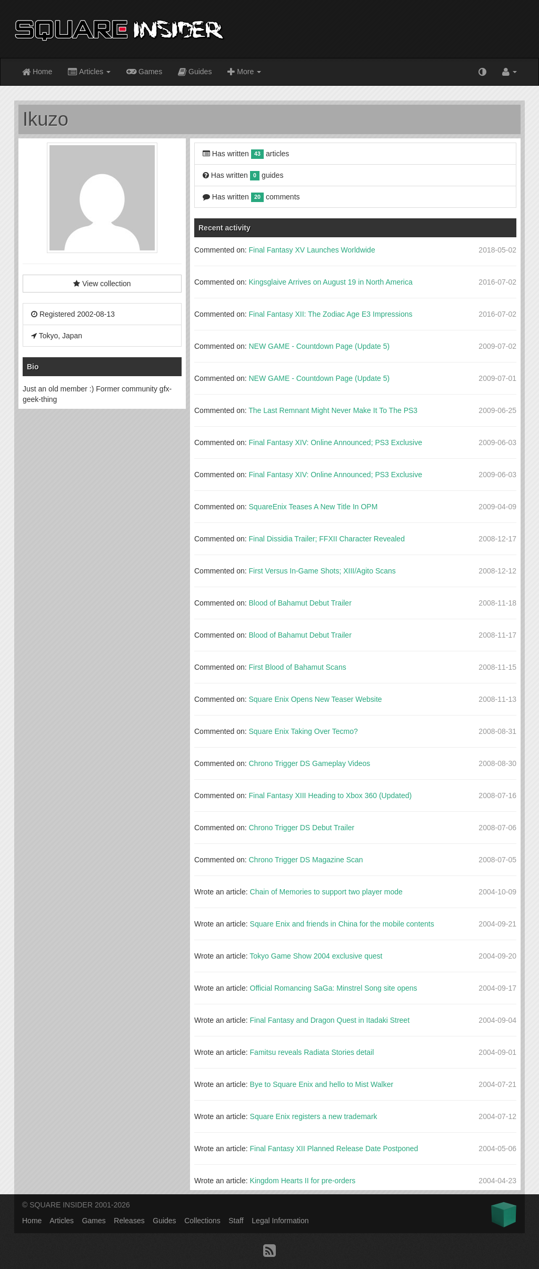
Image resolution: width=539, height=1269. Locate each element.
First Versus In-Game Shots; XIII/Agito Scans (321, 571)
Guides (195, 72)
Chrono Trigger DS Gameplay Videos (309, 763)
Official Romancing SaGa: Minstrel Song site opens (333, 988)
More (244, 72)
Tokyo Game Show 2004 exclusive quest (315, 956)
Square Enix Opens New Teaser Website (315, 699)
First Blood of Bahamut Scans (297, 667)
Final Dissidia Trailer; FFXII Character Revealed (326, 539)
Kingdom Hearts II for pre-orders (303, 1180)
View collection (102, 283)
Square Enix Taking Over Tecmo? (302, 731)
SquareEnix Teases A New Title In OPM (312, 506)
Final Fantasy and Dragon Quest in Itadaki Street (330, 1020)
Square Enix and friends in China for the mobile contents (342, 924)
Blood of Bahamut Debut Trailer (299, 603)
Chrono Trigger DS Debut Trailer (301, 827)
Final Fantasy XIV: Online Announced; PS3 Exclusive (335, 442)
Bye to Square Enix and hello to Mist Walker (322, 1084)
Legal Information (280, 1220)
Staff (236, 1220)
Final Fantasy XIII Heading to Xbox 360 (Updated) (330, 795)
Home (37, 72)
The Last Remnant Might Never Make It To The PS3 (332, 410)
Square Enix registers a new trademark (313, 1116)
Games (144, 71)
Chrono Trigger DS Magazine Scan (305, 859)
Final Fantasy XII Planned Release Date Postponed (334, 1148)
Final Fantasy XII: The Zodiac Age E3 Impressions (330, 314)
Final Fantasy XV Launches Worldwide (311, 250)
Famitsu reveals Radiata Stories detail (312, 1052)
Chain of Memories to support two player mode (326, 892)
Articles (89, 72)
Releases (129, 1220)
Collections (202, 1220)
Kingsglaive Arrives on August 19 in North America (330, 282)
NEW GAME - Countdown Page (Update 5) (319, 346)
